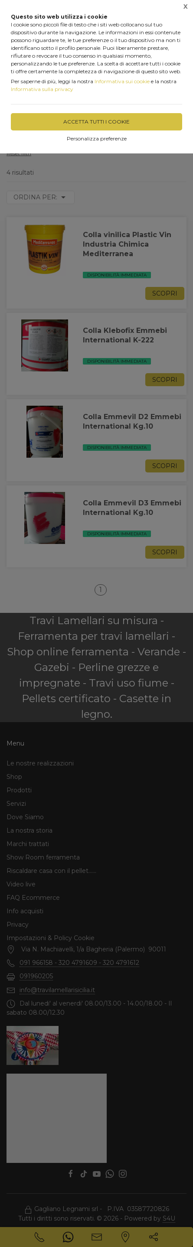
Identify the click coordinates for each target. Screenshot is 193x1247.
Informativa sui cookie (122, 81)
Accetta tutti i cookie (96, 121)
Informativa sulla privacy (42, 89)
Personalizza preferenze (97, 138)
